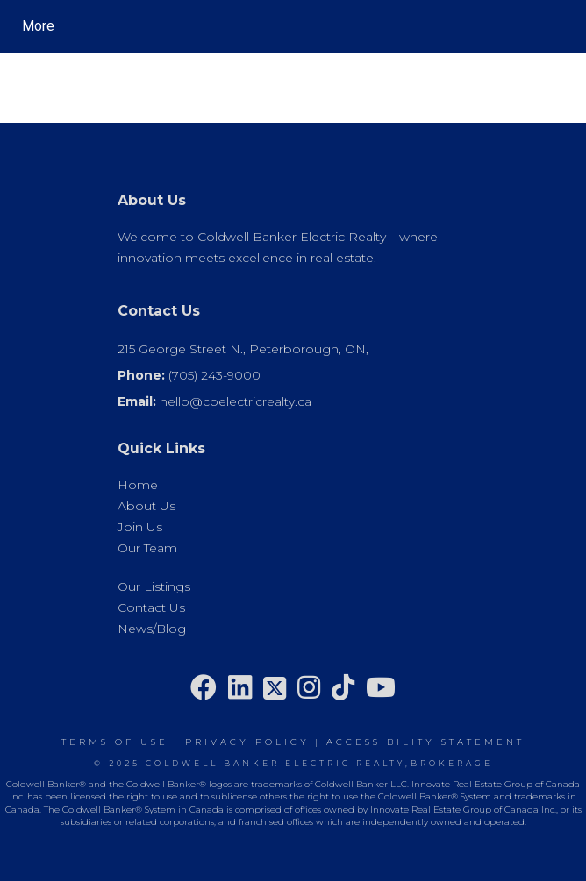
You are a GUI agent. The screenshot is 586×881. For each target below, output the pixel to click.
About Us (146, 506)
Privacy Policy (247, 742)
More (38, 26)
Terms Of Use (114, 742)
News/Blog (152, 628)
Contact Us (151, 607)
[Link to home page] (180, 26)
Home (138, 485)
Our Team (147, 548)
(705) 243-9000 (214, 375)
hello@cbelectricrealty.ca (235, 401)
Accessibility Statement (425, 742)
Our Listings (154, 586)
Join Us (140, 527)
